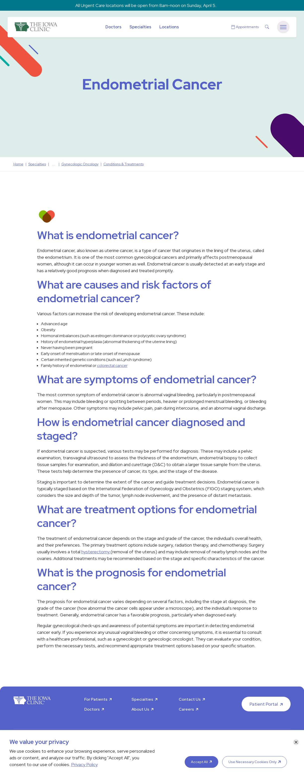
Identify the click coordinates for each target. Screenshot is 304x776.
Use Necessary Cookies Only (252, 762)
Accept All (199, 762)
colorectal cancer (112, 365)
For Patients (95, 699)
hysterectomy (96, 552)
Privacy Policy (84, 764)
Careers (186, 709)
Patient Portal (264, 704)
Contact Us (190, 699)
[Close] (296, 742)
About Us (140, 709)
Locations (169, 27)
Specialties (140, 27)
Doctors (113, 27)
